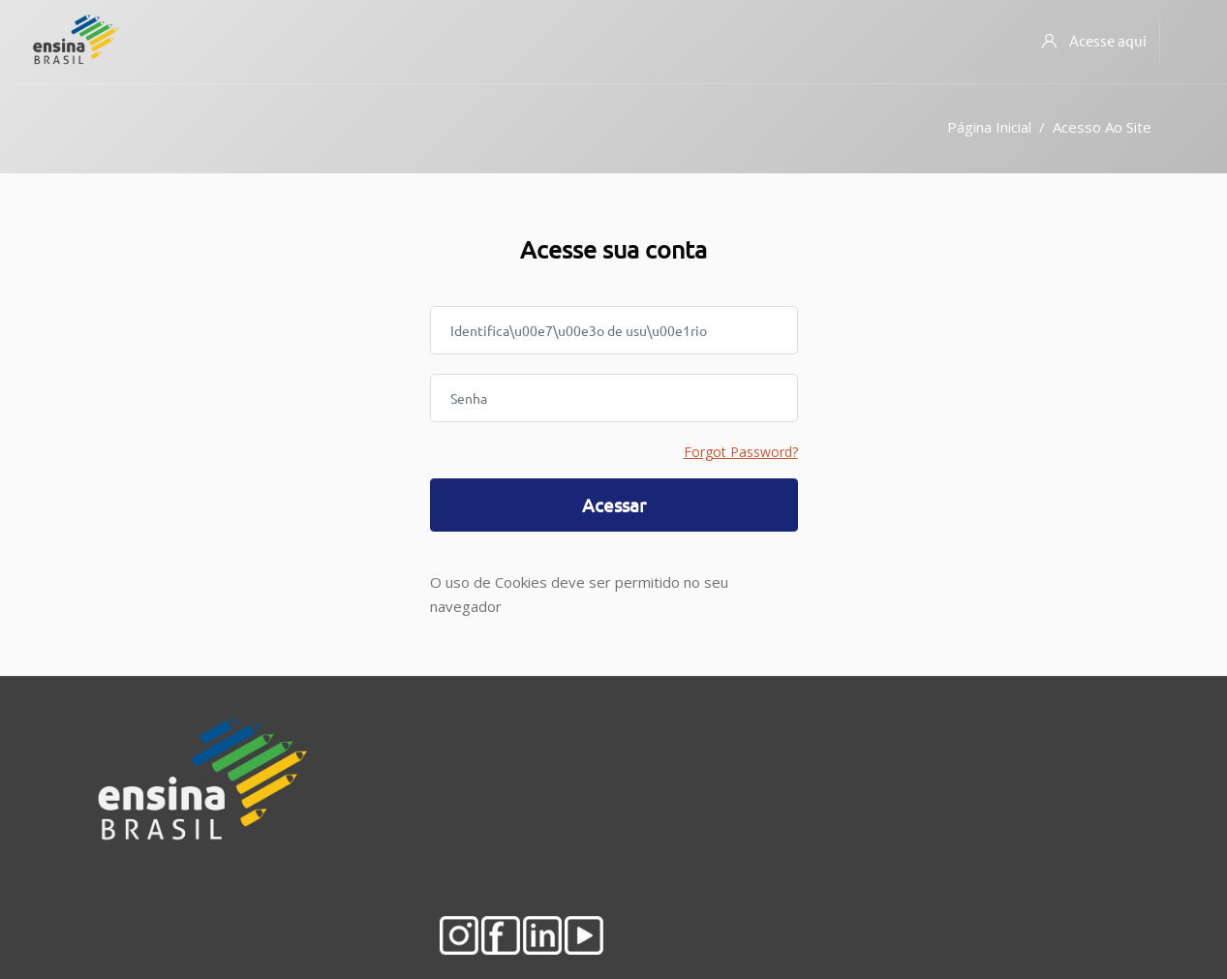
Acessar (614, 504)
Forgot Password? (741, 452)
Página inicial (989, 127)
